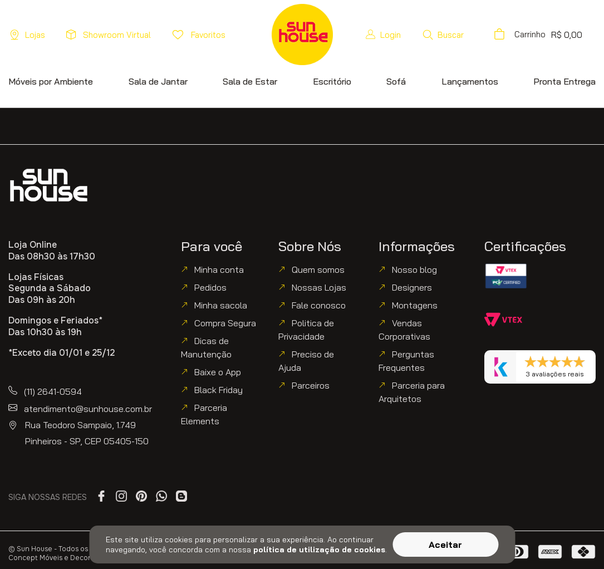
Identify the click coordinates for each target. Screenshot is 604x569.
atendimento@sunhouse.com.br (88, 408)
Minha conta (219, 269)
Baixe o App (217, 371)
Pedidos (210, 287)
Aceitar (445, 544)
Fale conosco (319, 305)
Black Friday (218, 389)
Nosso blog (414, 269)
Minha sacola (220, 305)
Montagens (415, 305)
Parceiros (311, 385)
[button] (443, 34)
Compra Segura (225, 322)
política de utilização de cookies (319, 550)
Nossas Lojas (319, 287)
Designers (412, 287)
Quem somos (318, 269)
